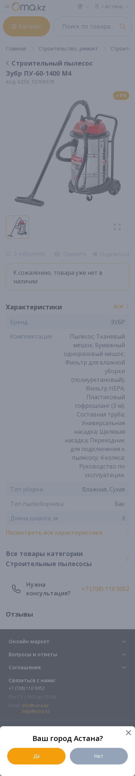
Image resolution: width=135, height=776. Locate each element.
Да (36, 756)
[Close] (127, 733)
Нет (98, 756)
